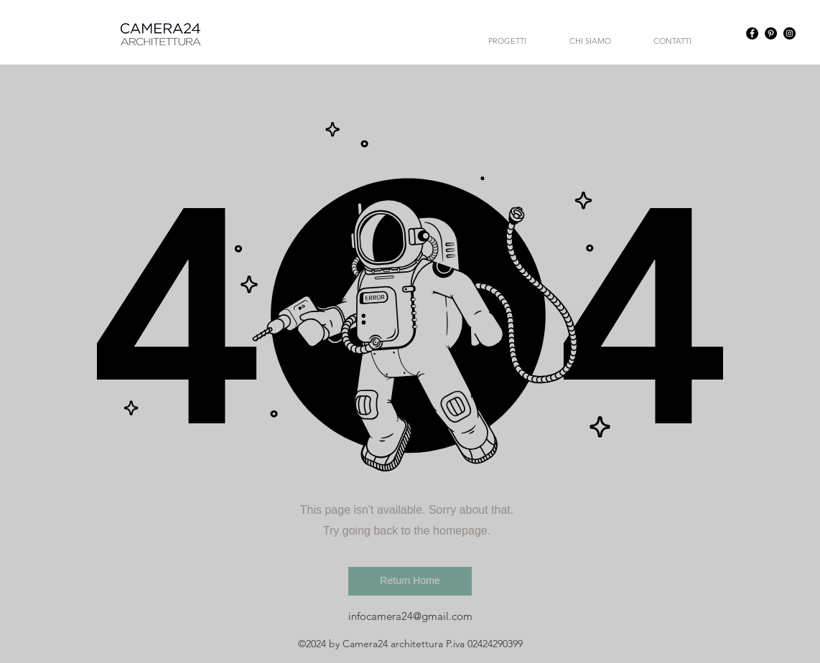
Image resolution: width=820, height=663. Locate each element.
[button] (410, 581)
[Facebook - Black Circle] (752, 33)
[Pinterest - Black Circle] (771, 33)
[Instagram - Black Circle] (789, 33)
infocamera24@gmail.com (410, 616)
